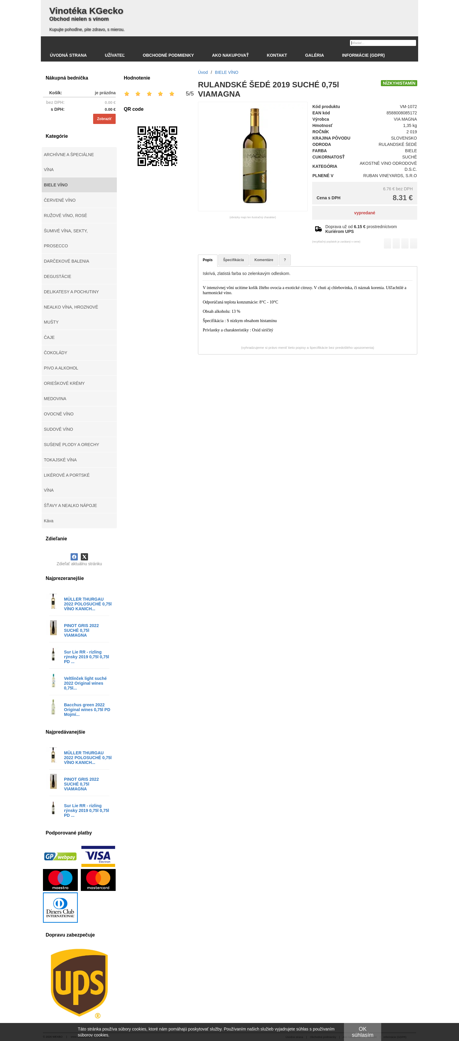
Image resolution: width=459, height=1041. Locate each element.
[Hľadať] (412, 42)
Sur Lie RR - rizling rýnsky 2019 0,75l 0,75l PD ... (86, 657)
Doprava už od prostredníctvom (361, 229)
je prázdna (105, 92)
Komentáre (263, 260)
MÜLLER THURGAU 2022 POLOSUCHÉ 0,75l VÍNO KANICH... (88, 604)
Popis (208, 260)
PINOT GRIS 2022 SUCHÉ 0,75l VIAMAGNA (81, 630)
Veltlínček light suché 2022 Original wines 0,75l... (85, 683)
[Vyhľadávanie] (383, 43)
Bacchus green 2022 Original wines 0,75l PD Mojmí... (87, 709)
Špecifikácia (233, 260)
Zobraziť (104, 119)
